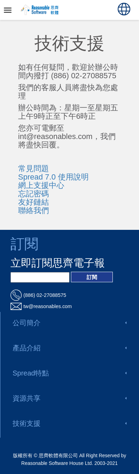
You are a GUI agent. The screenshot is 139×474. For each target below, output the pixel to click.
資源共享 (69, 398)
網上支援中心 (41, 185)
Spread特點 (69, 373)
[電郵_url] (69, 306)
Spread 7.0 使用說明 (53, 177)
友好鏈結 (33, 202)
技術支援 (69, 423)
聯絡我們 (33, 210)
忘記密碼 (33, 193)
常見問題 (33, 168)
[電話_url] (69, 295)
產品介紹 (69, 348)
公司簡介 (69, 323)
